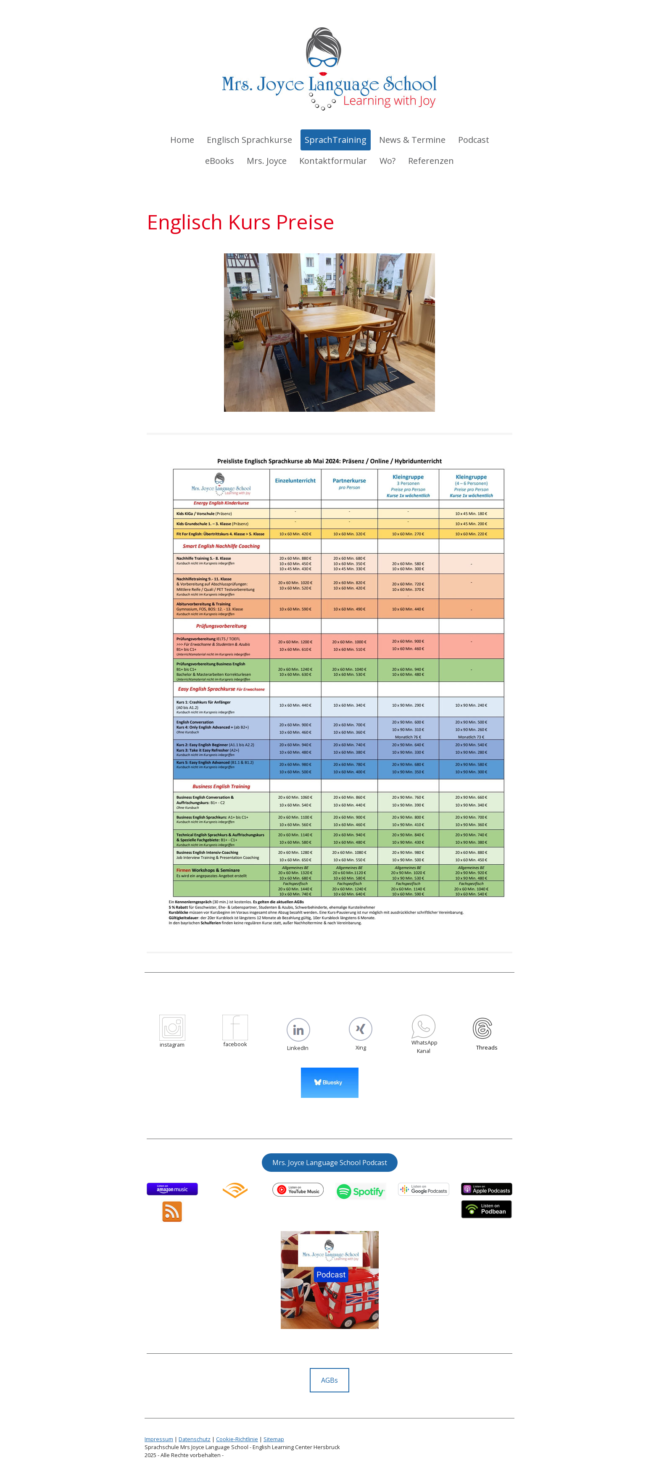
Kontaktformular (333, 160)
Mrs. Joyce (267, 160)
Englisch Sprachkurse (249, 139)
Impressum (159, 1439)
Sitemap (274, 1439)
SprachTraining (335, 139)
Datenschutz (195, 1439)
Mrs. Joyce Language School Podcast (329, 1162)
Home (182, 139)
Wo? (387, 160)
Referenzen (431, 160)
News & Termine (412, 139)
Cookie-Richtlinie (237, 1439)
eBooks (219, 160)
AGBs (329, 1380)
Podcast (473, 139)
